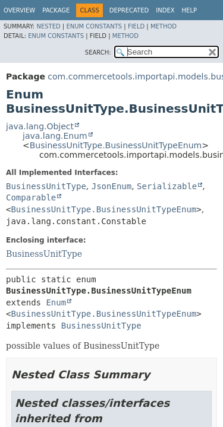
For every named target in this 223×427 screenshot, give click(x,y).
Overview (19, 10)
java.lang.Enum (55, 136)
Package (56, 10)
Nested (48, 26)
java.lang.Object (40, 126)
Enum (56, 302)
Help (189, 10)
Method (163, 26)
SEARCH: (98, 52)
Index (165, 10)
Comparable (31, 197)
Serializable (167, 186)
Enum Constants (94, 26)
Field (136, 26)
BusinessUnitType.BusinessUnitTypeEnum (116, 145)
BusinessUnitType (46, 186)
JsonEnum (111, 186)
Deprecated (129, 10)
